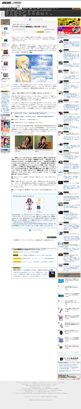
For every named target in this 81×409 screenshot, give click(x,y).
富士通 (7, 11)
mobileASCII (44, 391)
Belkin (48, 385)
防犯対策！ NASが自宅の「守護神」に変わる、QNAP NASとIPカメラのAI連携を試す (72, 147)
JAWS (7, 14)
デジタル (16, 3)
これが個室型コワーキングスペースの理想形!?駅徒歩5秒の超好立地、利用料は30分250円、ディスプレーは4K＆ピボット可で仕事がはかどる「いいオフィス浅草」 (72, 107)
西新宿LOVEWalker (36, 393)
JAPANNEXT (15, 15)
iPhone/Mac (25, 8)
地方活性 (52, 390)
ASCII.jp (6, 3)
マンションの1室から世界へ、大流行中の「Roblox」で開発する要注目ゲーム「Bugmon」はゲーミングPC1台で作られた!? (72, 259)
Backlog (37, 14)
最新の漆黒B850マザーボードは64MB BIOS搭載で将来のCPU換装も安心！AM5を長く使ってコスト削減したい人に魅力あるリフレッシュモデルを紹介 (72, 56)
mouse (11, 11)
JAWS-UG (31, 385)
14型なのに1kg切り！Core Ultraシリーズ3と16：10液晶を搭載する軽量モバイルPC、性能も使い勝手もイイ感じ (71, 227)
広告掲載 (55, 396)
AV (41, 8)
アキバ (44, 8)
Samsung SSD (24, 388)
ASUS (33, 11)
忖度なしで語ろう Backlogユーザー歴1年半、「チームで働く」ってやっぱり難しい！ (71, 178)
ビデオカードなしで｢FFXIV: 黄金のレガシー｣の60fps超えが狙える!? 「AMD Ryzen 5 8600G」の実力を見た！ (71, 268)
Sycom (20, 11)
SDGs (56, 390)
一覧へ (78, 362)
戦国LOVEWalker (64, 393)
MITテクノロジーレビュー (51, 391)
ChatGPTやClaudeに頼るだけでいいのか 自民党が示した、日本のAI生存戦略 (34, 272)
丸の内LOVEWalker (57, 393)
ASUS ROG (48, 384)
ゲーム (57, 8)
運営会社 (43, 396)
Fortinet (42, 14)
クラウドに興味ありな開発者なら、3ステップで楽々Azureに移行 (35, 255)
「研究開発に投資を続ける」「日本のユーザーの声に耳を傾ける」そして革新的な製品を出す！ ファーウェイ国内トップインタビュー (72, 95)
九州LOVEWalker (50, 393)
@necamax (52, 29)
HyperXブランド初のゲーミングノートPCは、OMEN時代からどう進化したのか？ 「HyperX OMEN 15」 (71, 87)
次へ (40, 19)
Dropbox (29, 14)
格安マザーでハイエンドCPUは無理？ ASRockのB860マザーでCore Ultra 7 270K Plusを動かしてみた (72, 207)
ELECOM (34, 384)
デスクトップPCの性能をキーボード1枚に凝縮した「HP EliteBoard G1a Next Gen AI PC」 (72, 77)
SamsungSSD (24, 13)
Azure (20, 14)
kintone (15, 14)
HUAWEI (27, 385)
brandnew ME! (24, 16)
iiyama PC (38, 384)
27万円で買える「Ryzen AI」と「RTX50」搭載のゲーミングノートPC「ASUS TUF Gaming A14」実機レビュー (42, 276)
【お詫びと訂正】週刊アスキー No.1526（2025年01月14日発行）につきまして (69, 371)
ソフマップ (43, 387)
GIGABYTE (34, 387)
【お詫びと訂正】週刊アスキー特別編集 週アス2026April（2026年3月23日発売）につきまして (69, 365)
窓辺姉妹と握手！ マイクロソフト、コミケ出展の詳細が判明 (38, 258)
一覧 (35, 31)
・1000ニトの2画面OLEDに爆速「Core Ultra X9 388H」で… (5, 102)
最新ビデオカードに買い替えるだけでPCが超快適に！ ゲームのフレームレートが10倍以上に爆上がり (72, 65)
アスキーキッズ (21, 390)
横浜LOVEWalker (30, 393)
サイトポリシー (27, 396)
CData (33, 14)
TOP (17, 382)
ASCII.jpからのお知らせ (63, 362)
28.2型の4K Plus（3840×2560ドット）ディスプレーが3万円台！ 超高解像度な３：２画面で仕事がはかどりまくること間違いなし (72, 166)
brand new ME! (48, 387)
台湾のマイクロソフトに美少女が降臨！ (29, 252)
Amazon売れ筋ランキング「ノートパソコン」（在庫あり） (5, 22)
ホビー (34, 8)
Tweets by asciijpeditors (63, 35)
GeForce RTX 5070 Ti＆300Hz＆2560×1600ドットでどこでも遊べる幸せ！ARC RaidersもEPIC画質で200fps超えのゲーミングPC (72, 238)
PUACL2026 (60, 390)
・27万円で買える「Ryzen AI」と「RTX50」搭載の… (5, 106)
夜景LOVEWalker (44, 393)
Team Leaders (41, 390)
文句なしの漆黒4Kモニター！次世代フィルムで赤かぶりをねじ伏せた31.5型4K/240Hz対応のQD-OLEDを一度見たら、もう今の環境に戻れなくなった (72, 119)
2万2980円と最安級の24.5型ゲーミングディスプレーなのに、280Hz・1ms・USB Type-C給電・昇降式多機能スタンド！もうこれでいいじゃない (72, 217)
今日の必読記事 (27, 391)
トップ (2, 8)
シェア (25, 31)
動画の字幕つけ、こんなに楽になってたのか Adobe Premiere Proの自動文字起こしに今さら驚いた (40, 270)
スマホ (47, 8)
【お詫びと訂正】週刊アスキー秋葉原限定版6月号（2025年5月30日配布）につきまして (69, 368)
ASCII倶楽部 (77, 8)
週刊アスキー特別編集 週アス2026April (5, 134)
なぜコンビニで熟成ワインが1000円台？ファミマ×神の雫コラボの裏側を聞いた (71, 128)
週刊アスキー (32, 391)
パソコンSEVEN (25, 11)
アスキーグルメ (35, 390)
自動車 (30, 8)
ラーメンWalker (16, 393)
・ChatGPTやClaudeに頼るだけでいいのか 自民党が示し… (5, 98)
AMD (42, 384)
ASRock (28, 388)
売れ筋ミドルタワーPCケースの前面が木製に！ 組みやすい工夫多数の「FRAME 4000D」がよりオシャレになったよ (72, 187)
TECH (15, 8)
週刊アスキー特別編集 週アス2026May (5, 117)
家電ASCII (30, 390)
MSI (29, 11)
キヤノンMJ (42, 385)
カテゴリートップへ (51, 237)
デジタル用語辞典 (39, 391)
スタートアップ (52, 8)
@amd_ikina (40, 116)
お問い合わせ (49, 396)
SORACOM (36, 388)
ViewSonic (38, 387)
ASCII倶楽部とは (6, 112)
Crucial (32, 388)
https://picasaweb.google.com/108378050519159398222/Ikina (30, 223)
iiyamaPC (15, 11)
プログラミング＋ (47, 390)
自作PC (38, 8)
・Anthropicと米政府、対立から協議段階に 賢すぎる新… (5, 109)
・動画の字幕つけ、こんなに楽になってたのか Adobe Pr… (5, 94)
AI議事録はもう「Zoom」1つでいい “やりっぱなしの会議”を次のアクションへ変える (72, 249)
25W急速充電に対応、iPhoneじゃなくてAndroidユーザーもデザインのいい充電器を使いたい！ (72, 157)
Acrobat (11, 14)
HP (37, 11)
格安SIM (26, 390)
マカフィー (30, 384)
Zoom (51, 14)
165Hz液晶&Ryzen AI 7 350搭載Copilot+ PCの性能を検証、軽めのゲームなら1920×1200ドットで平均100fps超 (72, 198)
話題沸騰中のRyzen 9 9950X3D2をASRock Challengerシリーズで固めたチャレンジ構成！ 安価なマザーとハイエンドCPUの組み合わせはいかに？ (72, 44)
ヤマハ (47, 14)
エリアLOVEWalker (22, 393)
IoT (7, 8)
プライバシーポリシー (35, 396)
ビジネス (11, 8)
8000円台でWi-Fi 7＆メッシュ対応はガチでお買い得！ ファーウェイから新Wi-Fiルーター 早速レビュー (72, 139)
